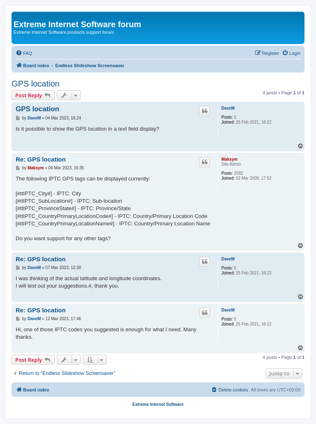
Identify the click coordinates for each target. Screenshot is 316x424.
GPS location (36, 83)
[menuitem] (24, 53)
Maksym (229, 159)
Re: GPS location (41, 159)
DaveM (228, 108)
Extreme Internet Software (158, 404)
